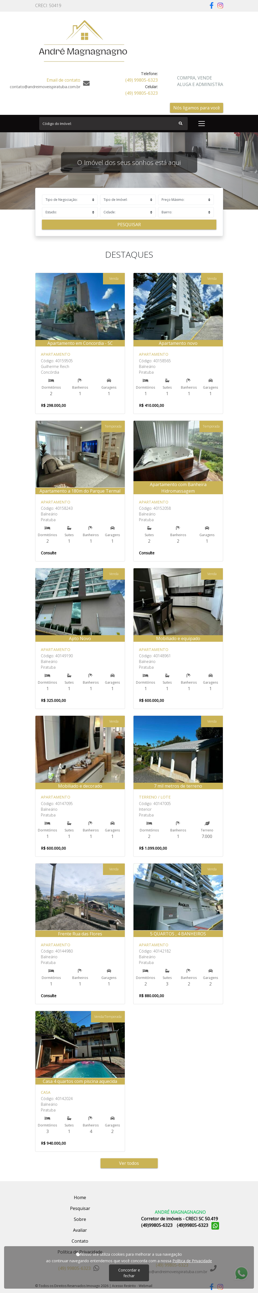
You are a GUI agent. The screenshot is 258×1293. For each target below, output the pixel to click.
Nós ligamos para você (196, 108)
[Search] (113, 123)
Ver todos (129, 1163)
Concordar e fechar (129, 1272)
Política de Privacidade (192, 1260)
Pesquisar (129, 225)
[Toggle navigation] (201, 123)
